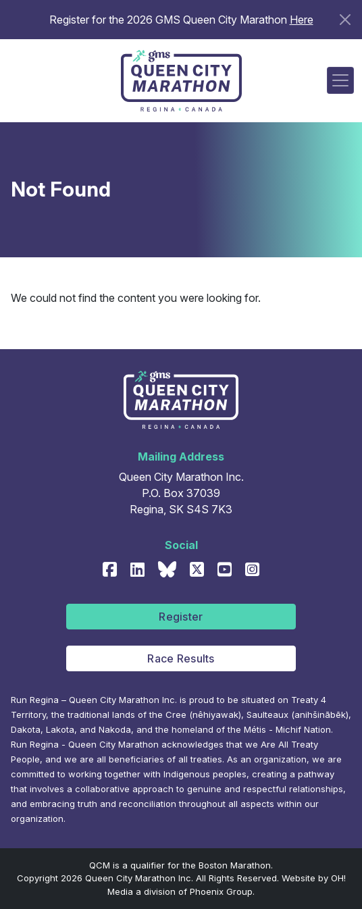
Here (301, 19)
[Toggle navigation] (340, 80)
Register (181, 616)
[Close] (345, 19)
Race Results (180, 658)
